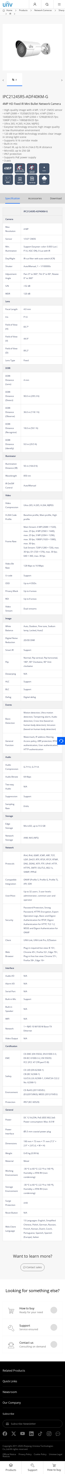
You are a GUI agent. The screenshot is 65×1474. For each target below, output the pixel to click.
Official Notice (9, 1454)
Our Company (12, 1403)
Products (23, 10)
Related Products (14, 1370)
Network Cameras (43, 10)
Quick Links (10, 1381)
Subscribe (8, 1413)
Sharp (61, 10)
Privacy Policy (25, 1454)
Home (9, 10)
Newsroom (10, 1392)
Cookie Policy (40, 1454)
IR (10, 14)
